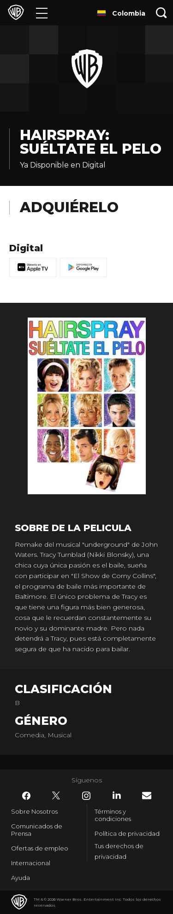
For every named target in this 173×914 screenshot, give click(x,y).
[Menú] (41, 12)
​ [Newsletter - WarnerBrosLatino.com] (146, 795)
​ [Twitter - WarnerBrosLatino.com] (56, 796)
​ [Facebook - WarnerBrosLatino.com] (26, 796)
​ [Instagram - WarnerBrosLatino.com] (86, 796)
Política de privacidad (127, 833)
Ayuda (20, 877)
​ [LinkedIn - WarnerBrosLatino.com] (116, 795)
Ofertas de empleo (39, 848)
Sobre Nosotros (34, 811)
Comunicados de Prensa (36, 829)
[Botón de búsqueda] (161, 12)
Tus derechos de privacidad (119, 851)
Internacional (30, 863)
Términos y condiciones (113, 815)
